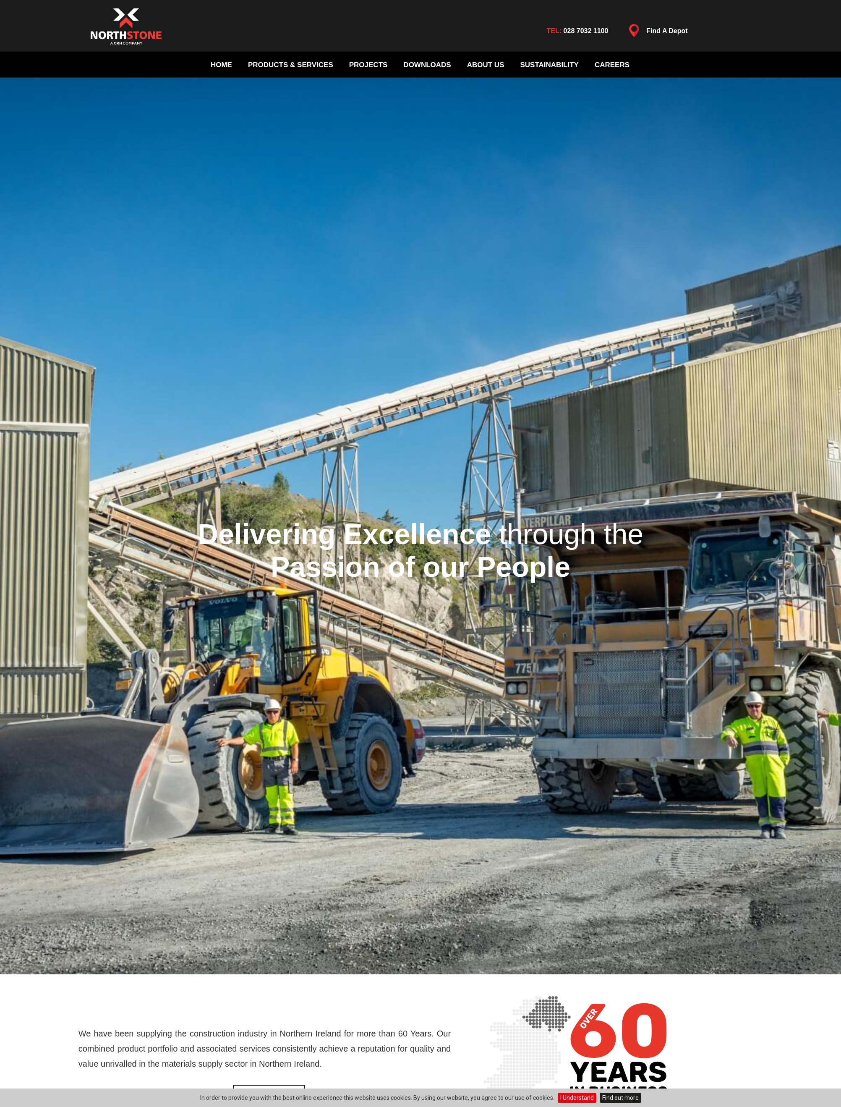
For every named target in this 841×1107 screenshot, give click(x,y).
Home (221, 65)
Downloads (427, 65)
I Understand (577, 1097)
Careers (612, 65)
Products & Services (290, 65)
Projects (368, 65)
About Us (485, 65)
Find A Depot (655, 32)
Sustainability (549, 65)
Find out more (620, 1097)
